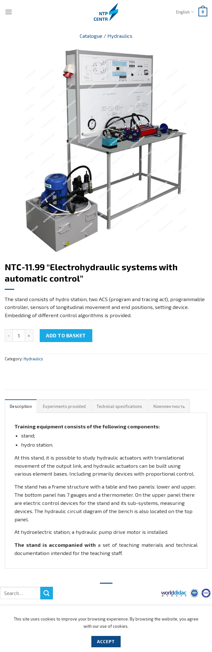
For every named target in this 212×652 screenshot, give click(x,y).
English (185, 12)
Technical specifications (119, 406)
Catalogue (91, 36)
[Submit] (46, 593)
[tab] (21, 406)
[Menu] (9, 12)
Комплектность (169, 406)
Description (21, 406)
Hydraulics (119, 36)
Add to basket (66, 335)
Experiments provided (64, 406)
